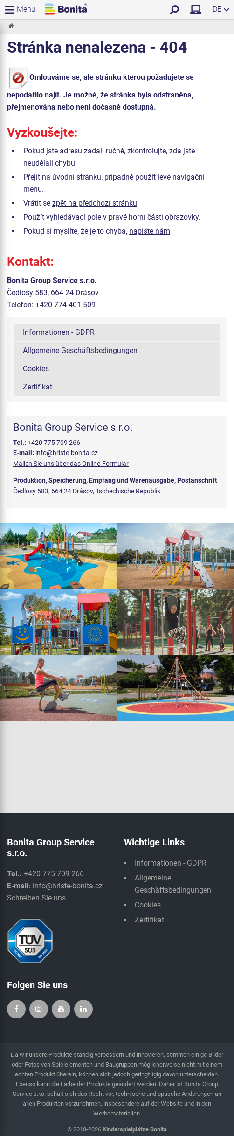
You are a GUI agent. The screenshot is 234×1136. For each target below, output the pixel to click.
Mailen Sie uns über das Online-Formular (71, 463)
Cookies (36, 368)
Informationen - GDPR (59, 332)
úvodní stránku (76, 177)
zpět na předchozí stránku (94, 203)
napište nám (149, 231)
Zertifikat (37, 386)
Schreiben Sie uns (36, 898)
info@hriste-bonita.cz (66, 453)
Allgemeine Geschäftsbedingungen (80, 350)
